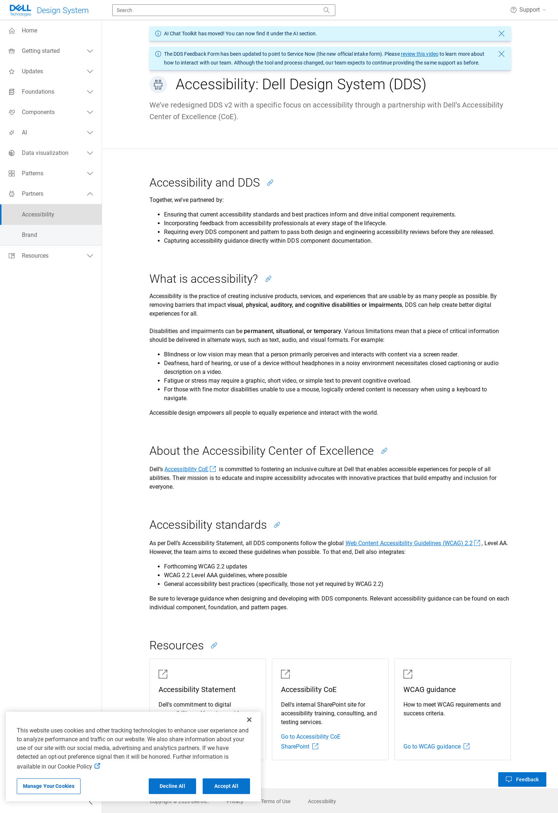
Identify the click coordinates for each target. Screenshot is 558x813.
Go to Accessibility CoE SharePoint (311, 741)
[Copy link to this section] (270, 182)
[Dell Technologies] (49, 10)
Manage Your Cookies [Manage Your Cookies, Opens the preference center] (49, 786)
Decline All (172, 786)
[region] (133, 756)
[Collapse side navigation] (91, 803)
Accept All (226, 786)
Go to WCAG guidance (436, 746)
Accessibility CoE (190, 469)
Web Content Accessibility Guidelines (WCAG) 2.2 (414, 543)
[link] (179, 801)
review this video (419, 54)
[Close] (249, 720)
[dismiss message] (501, 33)
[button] (528, 10)
